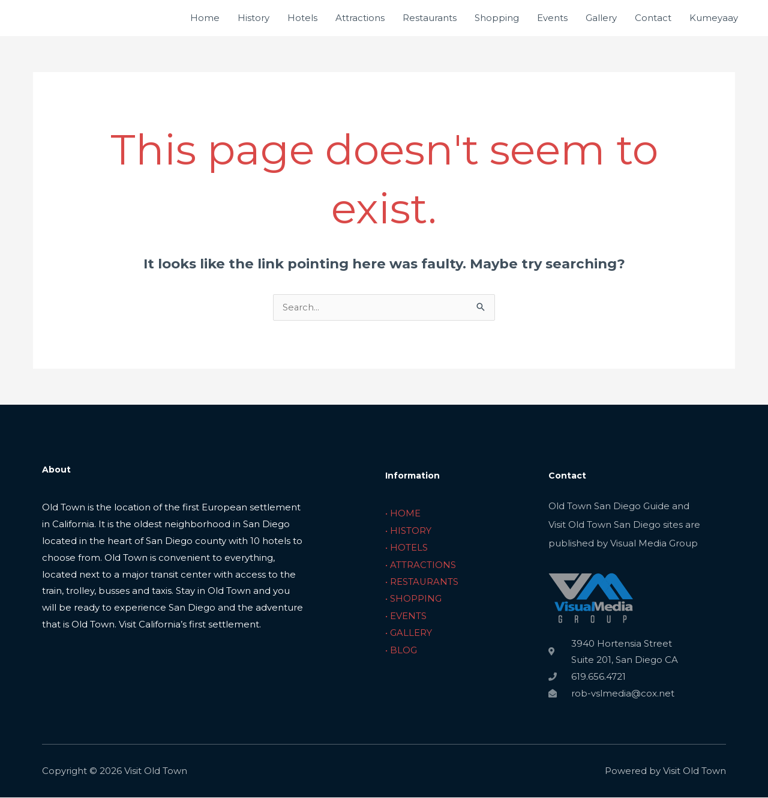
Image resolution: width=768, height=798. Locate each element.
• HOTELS (406, 547)
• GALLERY (408, 630)
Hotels (302, 17)
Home (205, 17)
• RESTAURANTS (422, 581)
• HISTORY (408, 530)
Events (552, 17)
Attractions (360, 17)
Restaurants (430, 17)
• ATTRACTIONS (420, 564)
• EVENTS (406, 614)
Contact (653, 17)
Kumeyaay (713, 17)
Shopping (497, 17)
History (253, 17)
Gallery (601, 17)
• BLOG (401, 647)
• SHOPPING (413, 597)
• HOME (403, 513)
